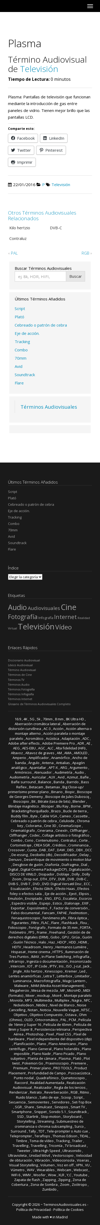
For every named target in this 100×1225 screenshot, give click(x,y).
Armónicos (23, 772)
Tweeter (23, 1150)
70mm (20, 358)
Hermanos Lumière (70, 947)
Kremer (71, 971)
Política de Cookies (68, 1209)
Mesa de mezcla (44, 990)
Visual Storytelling (23, 1165)
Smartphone (21, 1111)
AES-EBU (29, 748)
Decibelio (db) (41, 854)
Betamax (53, 787)
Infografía (81, 956)
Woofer (39, 1174)
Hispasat (18, 951)
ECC (87, 883)
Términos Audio (19, 684)
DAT (51, 850)
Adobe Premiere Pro (58, 743)
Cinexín (61, 830)
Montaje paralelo (78, 995)
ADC (85, 738)
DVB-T (25, 883)
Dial (84, 864)
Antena (48, 762)
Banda (59, 782)
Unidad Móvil (39, 1155)
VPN (79, 1165)
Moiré (57, 995)
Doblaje (63, 874)
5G (32, 719)
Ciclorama (34, 825)
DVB (70, 879)
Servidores (61, 1102)
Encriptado (33, 898)
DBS (70, 850)
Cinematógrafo (23, 830)
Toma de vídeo (42, 1140)
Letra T (48, 976)
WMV (27, 1174)
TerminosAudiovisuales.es (64, 1204)
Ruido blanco (26, 1097)
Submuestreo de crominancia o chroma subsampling (49, 1123)
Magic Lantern (74, 980)
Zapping (49, 1179)
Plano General (39, 1048)
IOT (30, 966)
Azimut (72, 777)
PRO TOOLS (62, 1068)
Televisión (39, 68)
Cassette (80, 816)
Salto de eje (49, 1097)
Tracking (22, 341)
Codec (35, 835)
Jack (86, 966)
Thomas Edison (65, 1136)
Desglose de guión (28, 864)
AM (59, 752)
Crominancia (78, 845)
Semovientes (38, 1102)
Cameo (65, 816)
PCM (72, 1019)
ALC (50, 748)
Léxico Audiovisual (20, 665)
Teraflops (42, 1136)
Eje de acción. (27, 333)
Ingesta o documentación (47, 961)
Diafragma (70, 864)
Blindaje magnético (23, 806)
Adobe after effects (24, 743)
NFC (87, 1000)
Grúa (75, 937)
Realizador (43, 1087)
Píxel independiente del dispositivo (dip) (59, 1039)
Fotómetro (18, 932)
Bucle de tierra (75, 811)
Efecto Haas (65, 888)
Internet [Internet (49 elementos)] (65, 617)
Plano (41, 1043)
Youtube (80, 1174)
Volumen (47, 1165)
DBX (79, 850)
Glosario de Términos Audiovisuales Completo (39, 704)
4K (25, 719)
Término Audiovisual (22, 670)
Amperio (19, 757)
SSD (20, 1116)
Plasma (65, 1058)
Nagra (77, 1000)
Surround (18, 1131)
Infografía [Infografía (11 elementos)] (45, 618)
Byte (34, 816)
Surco (79, 1126)
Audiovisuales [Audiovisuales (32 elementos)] (44, 608)
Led (82, 971)
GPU (65, 937)
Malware (21, 985)
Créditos (59, 845)
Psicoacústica (79, 1073)
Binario (57, 791)
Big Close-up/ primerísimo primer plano (46, 789)
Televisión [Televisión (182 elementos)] (36, 626)
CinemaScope (70, 825)
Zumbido (49, 1189)
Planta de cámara (42, 1058)
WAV (30, 1169)
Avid (18, 366)
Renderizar (18, 1092)
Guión (87, 937)
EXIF (85, 903)
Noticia (45, 1009)
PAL (14, 253)
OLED (28, 1019)
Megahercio (19, 990)
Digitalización (79, 869)
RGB (85, 253)
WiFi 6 (15, 1174)
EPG (57, 898)
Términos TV (16, 680)
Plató (19, 316)
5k (39, 719)
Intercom (18, 966)
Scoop (66, 1097)
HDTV (16, 947)
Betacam (36, 787)
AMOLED (80, 752)
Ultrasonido (71, 1150)
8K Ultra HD (75, 719)
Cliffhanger (79, 830)
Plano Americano (62, 1043)
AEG (16, 748)
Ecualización (21, 888)
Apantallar (37, 767)
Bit (33, 801)
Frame (42, 932)
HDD (72, 942)
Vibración (42, 1160)
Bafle (84, 777)
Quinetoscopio (73, 1077)
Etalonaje (72, 903)
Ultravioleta (17, 1155)
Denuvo (15, 859)
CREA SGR (42, 845)
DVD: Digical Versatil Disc (62, 883)
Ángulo (33, 762)
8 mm (59, 719)
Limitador (82, 976)
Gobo (54, 937)
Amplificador (39, 757)
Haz (52, 942)
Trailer (77, 1140)
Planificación (24, 1043)
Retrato (36, 1092)
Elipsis (84, 893)
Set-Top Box (81, 1102)
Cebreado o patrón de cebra (41, 325)
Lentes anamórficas (25, 976)
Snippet (40, 1111)
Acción (58, 728)
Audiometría (19, 777)
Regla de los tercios (70, 1087)
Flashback (70, 922)
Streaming (45, 1121)
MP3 (28, 1000)
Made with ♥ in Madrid (50, 1217)
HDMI (82, 942)
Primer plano (40, 1068)
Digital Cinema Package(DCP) (44, 869)
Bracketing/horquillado (30, 811)
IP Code (41, 966)
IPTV (53, 966)
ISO (69, 966)
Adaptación (71, 738)
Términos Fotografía (21, 689)
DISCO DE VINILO (23, 874)
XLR (61, 1174)
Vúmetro (18, 1169)
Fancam (48, 912)
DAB (42, 850)
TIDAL (84, 1136)
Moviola (16, 1000)
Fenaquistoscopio (25, 917)
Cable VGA (48, 816)
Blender (79, 801)
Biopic (70, 791)
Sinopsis (61, 1106)
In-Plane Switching (56, 956)
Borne (76, 806)
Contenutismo (47, 840)
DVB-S (13, 883)
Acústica (52, 738)
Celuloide (66, 820)
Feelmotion (78, 912)
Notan (33, 1009)
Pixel (50, 1034)
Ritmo (84, 1092)
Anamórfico (60, 757)
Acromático (34, 738)
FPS (31, 932)
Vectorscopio (63, 1155)
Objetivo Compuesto (46, 1014)
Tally (32, 1131)
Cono (29, 840)
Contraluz (69, 840)
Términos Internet (20, 699)
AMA (67, 752)
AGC (41, 748)
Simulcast (44, 1106)
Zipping (64, 1179)
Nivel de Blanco (62, 1005)
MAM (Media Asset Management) (57, 985)
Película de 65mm (57, 1024)
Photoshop (35, 1034)
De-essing (19, 854)
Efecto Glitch (43, 888)
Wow (52, 1174)
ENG (48, 898)
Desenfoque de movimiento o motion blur (57, 859)
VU (87, 1165)
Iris (61, 966)
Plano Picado (63, 1053)
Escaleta (70, 898)
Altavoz (17, 752)
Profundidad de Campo (47, 1073)
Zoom (64, 1184)
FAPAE (62, 912)
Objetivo (20, 1014)
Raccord (21, 1082)
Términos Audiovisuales (49, 406)
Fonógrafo (37, 927)
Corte (83, 840)
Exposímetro (37, 908)
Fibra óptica (77, 917)
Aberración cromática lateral (37, 723)
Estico (57, 903)
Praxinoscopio (57, 1063)
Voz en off (65, 1165)
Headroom (32, 947)
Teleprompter (21, 1136)
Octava (71, 1014)
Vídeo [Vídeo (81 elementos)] (63, 626)
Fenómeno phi (54, 917)
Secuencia (17, 1102)
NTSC (85, 1009)
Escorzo (85, 898)
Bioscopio (21, 801)
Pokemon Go (32, 1063)
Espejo (44, 903)
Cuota (32, 850)
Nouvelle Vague (66, 1009)
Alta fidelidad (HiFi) (70, 748)
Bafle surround (23, 782)
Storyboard (72, 1116)
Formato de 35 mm (63, 927)
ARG (63, 767)
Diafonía (52, 864)
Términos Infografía (21, 694)
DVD (36, 883)
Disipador (46, 874)
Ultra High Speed (46, 1150)
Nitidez (41, 1005)
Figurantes (20, 922)
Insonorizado (80, 961)
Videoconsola (63, 1160)
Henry (48, 947)
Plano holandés (66, 1048)
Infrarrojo (16, 961)
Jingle (17, 971)
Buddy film (19, 816)
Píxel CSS (63, 1034)
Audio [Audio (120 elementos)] (17, 607)
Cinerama (45, 830)
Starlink (32, 1116)
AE (88, 743)
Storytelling (26, 1121)
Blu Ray (63, 806)
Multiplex (62, 1000)
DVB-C (81, 879)
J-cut (77, 966)
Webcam (64, 1169)
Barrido (73, 782)
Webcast (81, 1169)
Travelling (20, 1145)
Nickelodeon (24, 1005)
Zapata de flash (27, 1179)
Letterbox (64, 976)
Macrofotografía (47, 980)
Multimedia (43, 1000)
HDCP (61, 942)
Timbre (21, 1140)
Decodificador (65, 854)
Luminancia (22, 980)
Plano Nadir (41, 1053)
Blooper (47, 806)
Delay (84, 854)
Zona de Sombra (44, 1184)
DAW (61, 850)
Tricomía (55, 1145)
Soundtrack (25, 374)
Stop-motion (51, 1116)
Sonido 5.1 (57, 1111)
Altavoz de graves (39, 752)
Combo (21, 349)
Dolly (76, 874)
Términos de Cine (20, 675)
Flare (19, 382)
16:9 (18, 719)
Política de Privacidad (33, 1209)
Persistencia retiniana (52, 1029)
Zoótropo (79, 1184)
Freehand (57, 932)
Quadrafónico (47, 1077)
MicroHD (74, 990)
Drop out (31, 879)
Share (29, 1106)
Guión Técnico (24, 942)
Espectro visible (24, 903)
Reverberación (56, 1092)
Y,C (69, 1174)
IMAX (35, 956)
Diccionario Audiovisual (24, 660)
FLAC (45, 922)
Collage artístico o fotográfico (65, 835)
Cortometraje (20, 845)
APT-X (53, 767)
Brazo (56, 811)
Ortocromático (46, 1019)
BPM (86, 806)
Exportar (18, 908)
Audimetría (63, 772)
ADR (80, 743)
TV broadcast (75, 1145)
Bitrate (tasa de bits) (54, 801)
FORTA (85, 927)
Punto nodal (24, 1077)
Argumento (78, 767)
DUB (61, 879)
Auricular (39, 777)
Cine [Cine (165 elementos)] (69, 607)
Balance (44, 782)
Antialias (63, 762)
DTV (52, 879)
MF (62, 990)
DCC (88, 850)
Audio (79, 772)
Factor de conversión (71, 908)
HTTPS (58, 951)
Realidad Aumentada (47, 1082)
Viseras (83, 1160)
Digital (13, 869)
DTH (43, 879)
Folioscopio (17, 927)
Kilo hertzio (33, 971)
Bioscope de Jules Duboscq (67, 796)
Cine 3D (50, 825)
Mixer (30, 995)
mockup (43, 995)
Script (20, 308)
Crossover (16, 850)
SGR (18, 1106)
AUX (52, 777)
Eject (73, 893)
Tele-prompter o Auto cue (67, 1131)
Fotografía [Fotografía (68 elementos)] (23, 616)
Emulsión (15, 898)
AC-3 (47, 728)
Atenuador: (43, 772)
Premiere (78, 1063)
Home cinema (39, 951)
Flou (83, 922)
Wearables (46, 1169)
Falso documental (25, 912)
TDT (41, 1131)
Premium (20, 1068)
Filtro (35, 922)
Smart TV (78, 1106)
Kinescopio (54, 971)
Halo (42, 942)
